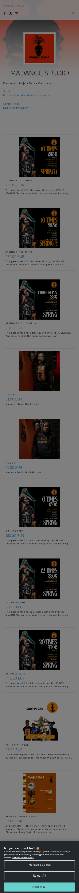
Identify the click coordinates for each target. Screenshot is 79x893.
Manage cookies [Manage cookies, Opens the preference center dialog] (39, 870)
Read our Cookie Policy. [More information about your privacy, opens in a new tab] (23, 863)
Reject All (39, 881)
